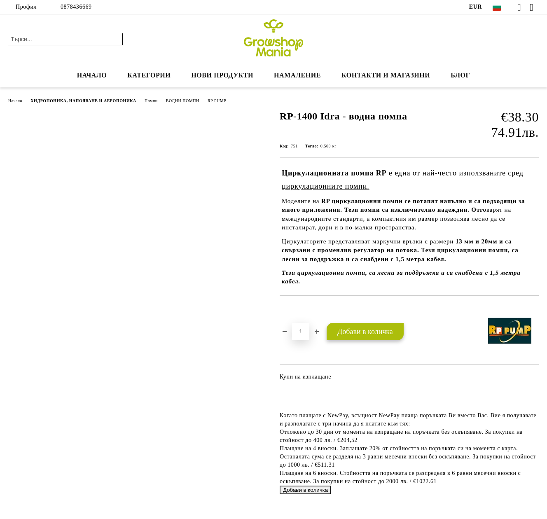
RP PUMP (217, 100)
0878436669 (76, 7)
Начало (92, 75)
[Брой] (300, 331)
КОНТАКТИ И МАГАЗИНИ (385, 75)
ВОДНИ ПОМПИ (182, 100)
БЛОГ (460, 75)
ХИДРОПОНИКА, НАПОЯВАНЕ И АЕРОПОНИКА (83, 100)
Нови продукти (222, 75)
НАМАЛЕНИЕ (297, 75)
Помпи (151, 100)
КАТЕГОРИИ (149, 75)
